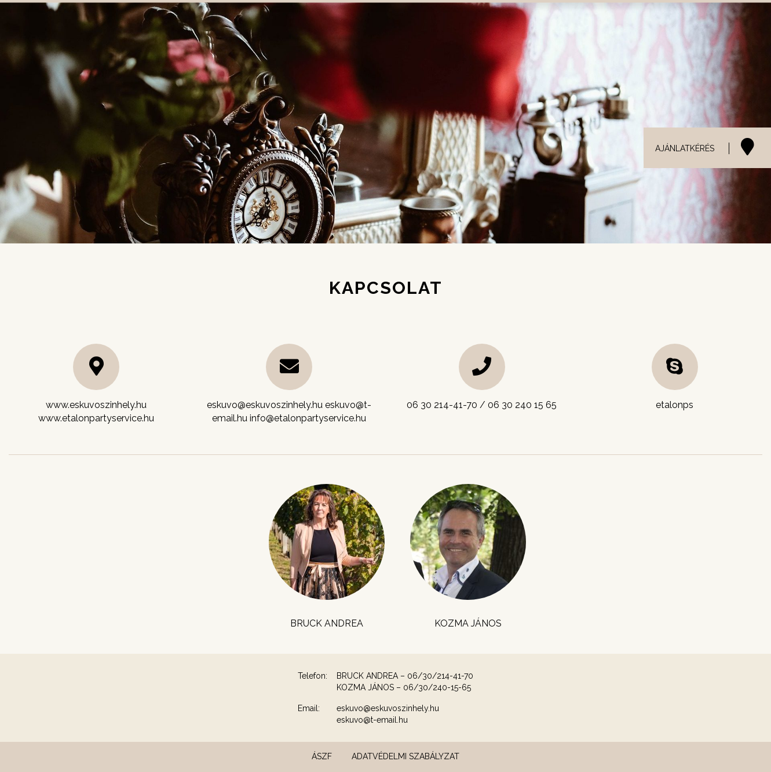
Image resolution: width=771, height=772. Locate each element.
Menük (627, 23)
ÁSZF (322, 756)
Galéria (576, 23)
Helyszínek (457, 23)
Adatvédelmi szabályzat (405, 756)
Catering (520, 23)
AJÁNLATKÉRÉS (684, 148)
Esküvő (398, 23)
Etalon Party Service (707, 23)
